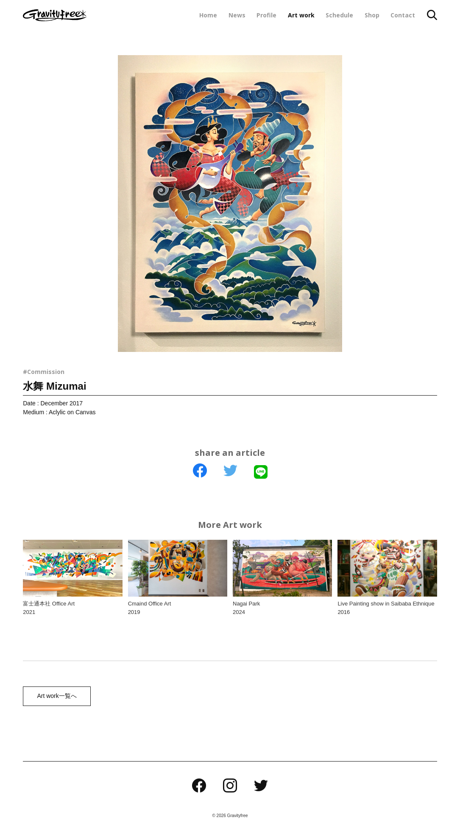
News (237, 15)
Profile (266, 15)
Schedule (339, 15)
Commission (45, 372)
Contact (402, 15)
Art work (301, 15)
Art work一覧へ (55, 696)
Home (208, 15)
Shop (372, 15)
